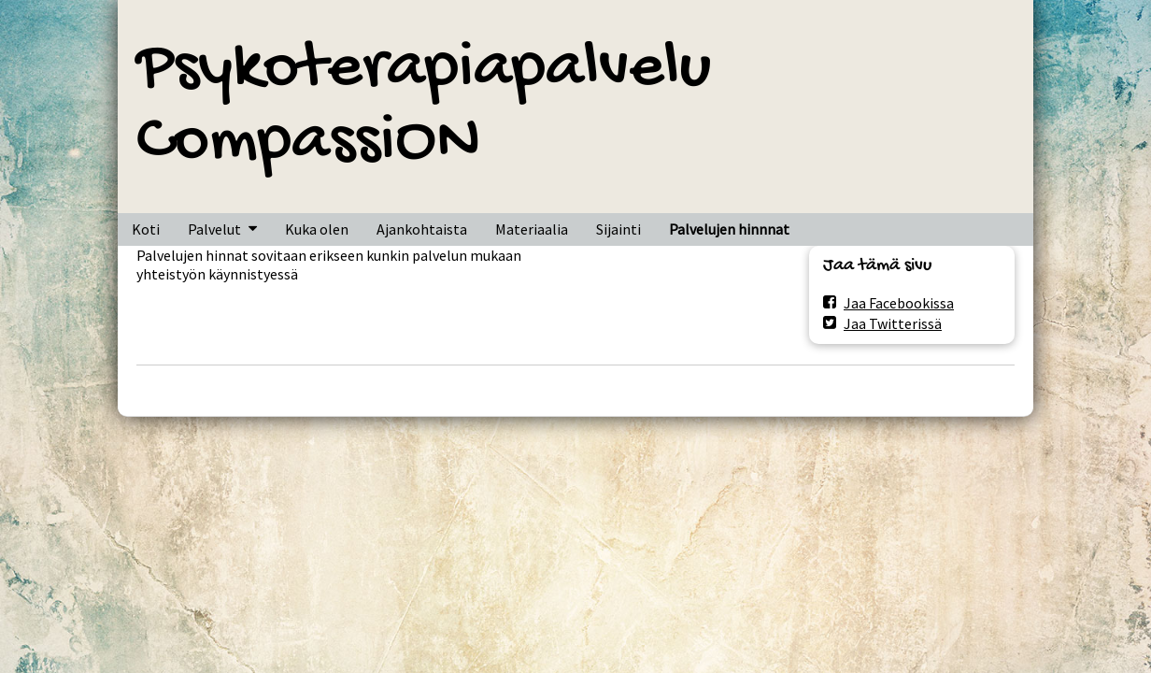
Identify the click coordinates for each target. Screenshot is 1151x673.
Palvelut (214, 229)
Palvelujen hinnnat (729, 229)
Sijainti (618, 229)
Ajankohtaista (422, 229)
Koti (146, 229)
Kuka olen (316, 229)
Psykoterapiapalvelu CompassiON (423, 106)
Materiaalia (531, 229)
